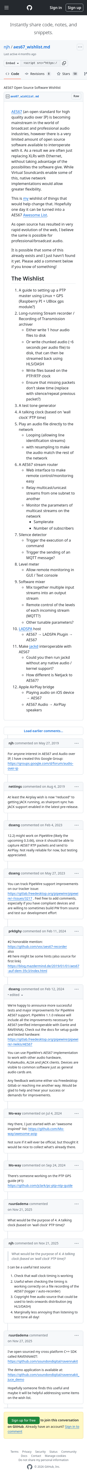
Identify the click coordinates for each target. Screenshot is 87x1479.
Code (12, 74)
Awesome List (35, 215)
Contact (36, 1456)
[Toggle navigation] (6, 8)
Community (69, 1452)
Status (53, 1452)
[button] (64, 63)
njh (7, 47)
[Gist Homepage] (29, 7)
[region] (43, 410)
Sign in (56, 7)
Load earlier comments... (43, 731)
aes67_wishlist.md (31, 47)
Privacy (27, 1452)
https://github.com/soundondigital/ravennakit (43, 1361)
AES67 (16, 111)
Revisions (38, 74)
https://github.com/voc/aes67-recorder (37, 946)
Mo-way (15, 1113)
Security (40, 1452)
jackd (33, 646)
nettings (15, 786)
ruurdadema (18, 1204)
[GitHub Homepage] (29, 1467)
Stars (67, 74)
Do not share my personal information (44, 1460)
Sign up (74, 7)
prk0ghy (15, 931)
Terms (14, 1452)
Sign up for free (24, 1420)
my (26, 198)
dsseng (14, 825)
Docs (24, 1456)
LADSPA (25, 628)
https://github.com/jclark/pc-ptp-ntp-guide (40, 1185)
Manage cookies (55, 1456)
